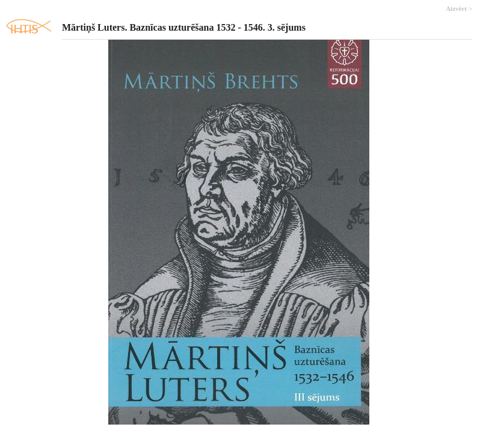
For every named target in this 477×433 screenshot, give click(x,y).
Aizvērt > (459, 8)
